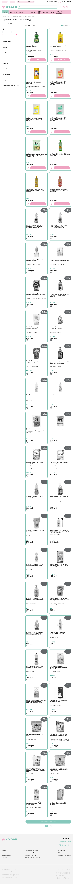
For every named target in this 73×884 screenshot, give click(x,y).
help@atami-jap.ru (65, 842)
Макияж (33, 12)
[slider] (16, 34)
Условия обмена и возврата (33, 857)
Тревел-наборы (68, 12)
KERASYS (29, 268)
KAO (27, 743)
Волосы (21, 12)
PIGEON (28, 472)
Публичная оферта (63, 853)
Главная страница (6, 16)
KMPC (28, 54)
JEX (27, 642)
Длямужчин (27, 12)
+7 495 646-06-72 (65, 2)
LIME (51, 90)
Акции (5, 12)
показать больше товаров (48, 821)
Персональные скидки (31, 850)
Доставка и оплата (30, 855)
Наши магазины (6, 855)
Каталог (12, 16)
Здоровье (45, 12)
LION (27, 162)
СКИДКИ (52, 12)
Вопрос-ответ (62, 850)
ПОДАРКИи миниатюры (59, 12)
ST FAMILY (53, 675)
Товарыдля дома (39, 12)
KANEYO (28, 90)
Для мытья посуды (29, 16)
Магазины (5, 1)
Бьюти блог (5, 853)
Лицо (11, 12)
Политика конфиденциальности (34, 853)
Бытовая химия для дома (20, 16)
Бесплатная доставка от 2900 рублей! (26, 1)
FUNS (28, 574)
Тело (15, 12)
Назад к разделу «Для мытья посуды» (11, 23)
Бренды (12, 1)
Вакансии (4, 857)
